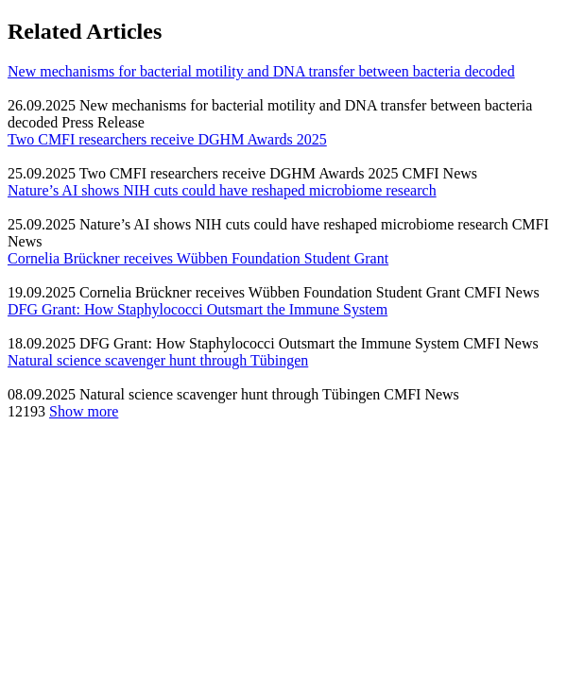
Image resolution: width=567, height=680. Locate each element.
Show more (83, 411)
